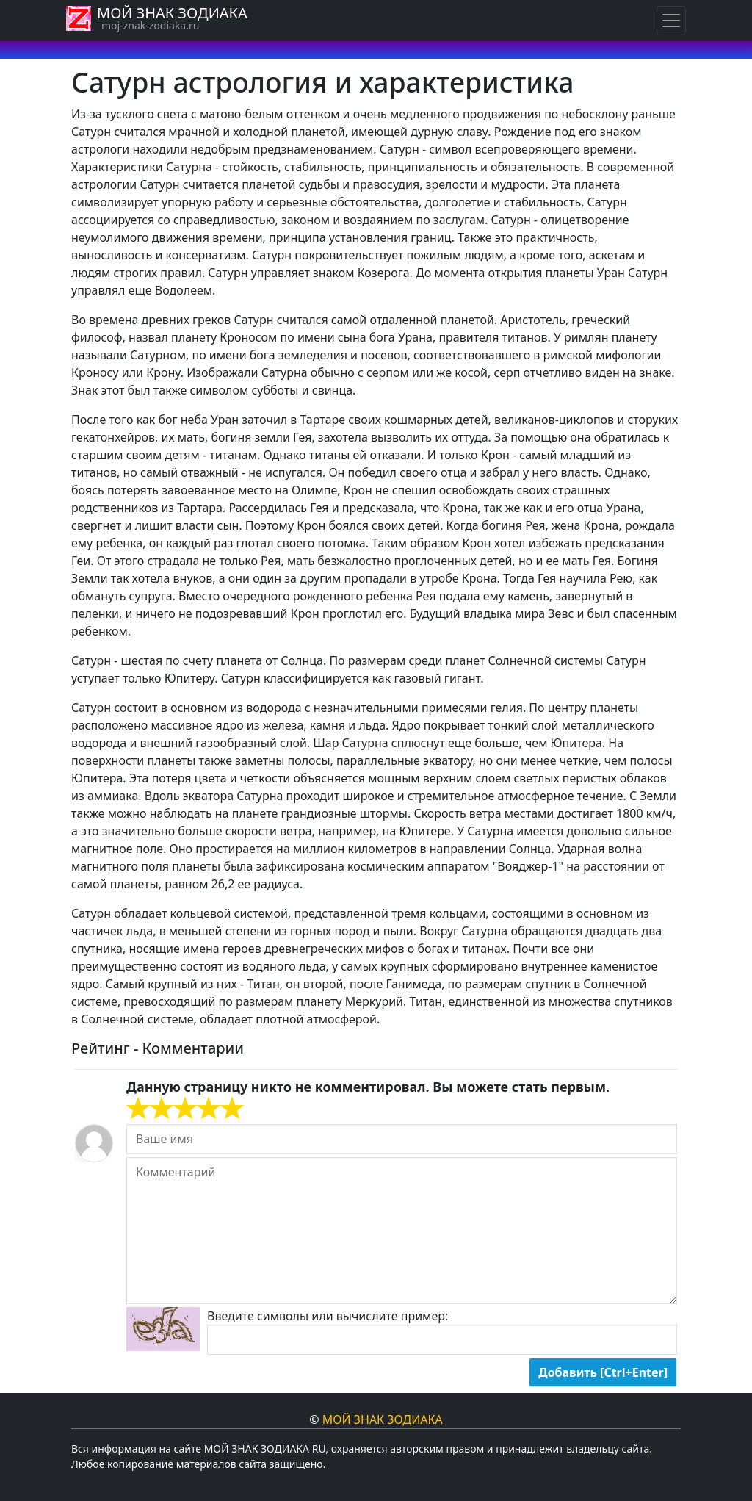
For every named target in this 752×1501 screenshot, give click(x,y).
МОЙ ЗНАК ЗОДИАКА (172, 13)
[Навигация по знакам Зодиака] (671, 20)
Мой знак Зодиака (382, 1419)
